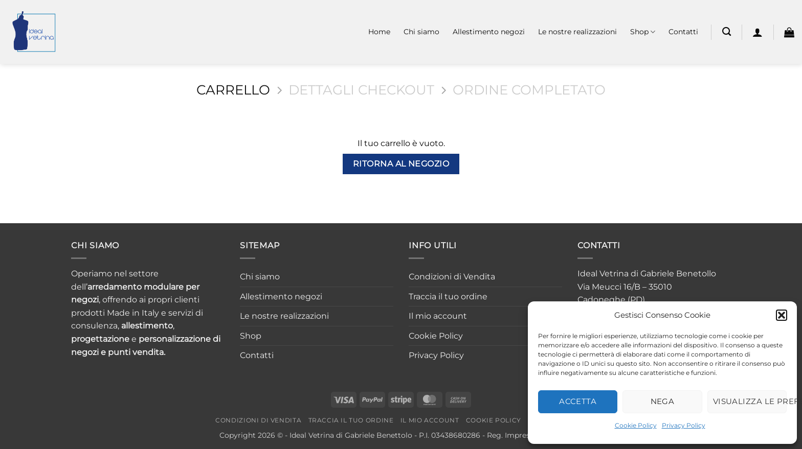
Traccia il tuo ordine (448, 296)
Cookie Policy (636, 425)
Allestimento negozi (489, 31)
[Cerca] (726, 31)
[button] (781, 315)
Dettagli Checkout (361, 90)
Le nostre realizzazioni (577, 31)
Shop (642, 32)
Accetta (577, 401)
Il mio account (438, 316)
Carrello (233, 90)
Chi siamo (421, 31)
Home (379, 31)
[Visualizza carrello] (789, 32)
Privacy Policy (683, 425)
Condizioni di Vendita (452, 276)
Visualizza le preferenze (750, 401)
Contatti (683, 31)
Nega (663, 401)
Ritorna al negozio (401, 164)
